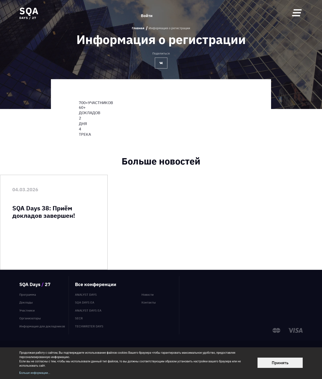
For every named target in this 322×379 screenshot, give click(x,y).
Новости (147, 295)
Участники (27, 310)
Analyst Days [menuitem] (86, 295)
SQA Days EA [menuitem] (84, 302)
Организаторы (30, 318)
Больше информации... (34, 372)
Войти (147, 13)
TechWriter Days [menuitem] (89, 326)
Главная (138, 28)
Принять (280, 362)
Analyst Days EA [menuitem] (88, 310)
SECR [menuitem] (79, 318)
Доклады (26, 302)
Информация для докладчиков (42, 326)
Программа (27, 295)
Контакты (148, 302)
